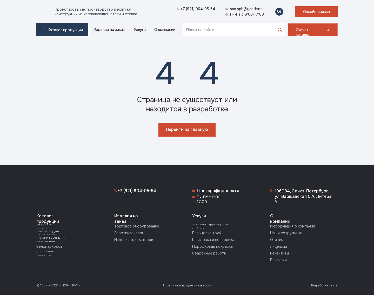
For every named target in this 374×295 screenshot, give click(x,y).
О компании (280, 218)
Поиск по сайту (200, 30)
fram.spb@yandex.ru (218, 190)
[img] (42, 11)
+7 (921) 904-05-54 (137, 190)
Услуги (199, 216)
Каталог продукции (47, 218)
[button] (316, 11)
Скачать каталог (303, 32)
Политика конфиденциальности (187, 285)
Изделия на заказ (126, 218)
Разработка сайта (324, 285)
